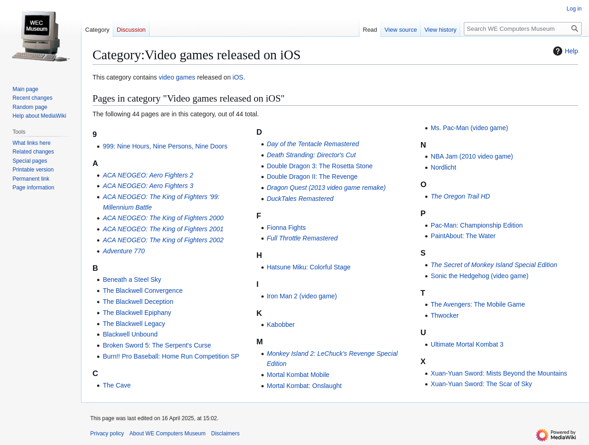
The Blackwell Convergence (143, 290)
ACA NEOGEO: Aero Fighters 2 (148, 175)
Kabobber (281, 324)
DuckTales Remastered (300, 198)
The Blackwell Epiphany (137, 312)
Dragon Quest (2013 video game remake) (326, 187)
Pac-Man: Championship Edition (477, 225)
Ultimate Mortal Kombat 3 (467, 344)
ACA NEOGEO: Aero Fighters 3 (148, 185)
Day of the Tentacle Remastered (313, 144)
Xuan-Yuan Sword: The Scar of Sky (481, 384)
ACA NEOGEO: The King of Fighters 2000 (163, 218)
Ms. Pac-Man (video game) (469, 127)
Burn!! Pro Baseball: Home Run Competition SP (171, 356)
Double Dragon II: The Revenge (312, 176)
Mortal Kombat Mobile (298, 374)
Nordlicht (443, 167)
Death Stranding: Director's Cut (311, 155)
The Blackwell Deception (138, 301)
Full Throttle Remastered (302, 238)
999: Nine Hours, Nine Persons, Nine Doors (165, 146)
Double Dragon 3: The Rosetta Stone (320, 166)
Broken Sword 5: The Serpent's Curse (157, 345)
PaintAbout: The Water (463, 236)
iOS (237, 77)
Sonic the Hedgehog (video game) (479, 276)
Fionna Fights (286, 227)
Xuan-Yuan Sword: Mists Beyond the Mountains (499, 373)
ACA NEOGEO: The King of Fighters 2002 (163, 240)
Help (564, 51)
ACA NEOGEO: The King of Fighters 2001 (163, 229)
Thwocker (445, 315)
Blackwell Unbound (130, 334)
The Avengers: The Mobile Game (478, 304)
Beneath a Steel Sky (132, 279)
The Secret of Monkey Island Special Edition (494, 264)
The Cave (117, 385)
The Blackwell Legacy (134, 323)
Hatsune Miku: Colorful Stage (309, 267)
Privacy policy (107, 433)
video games (177, 77)
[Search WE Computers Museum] (523, 28)
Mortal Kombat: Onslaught (304, 385)
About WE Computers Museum (167, 433)
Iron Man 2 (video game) (302, 296)
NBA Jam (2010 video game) (472, 156)
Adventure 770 (123, 251)
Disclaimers (225, 433)
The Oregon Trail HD (460, 196)
